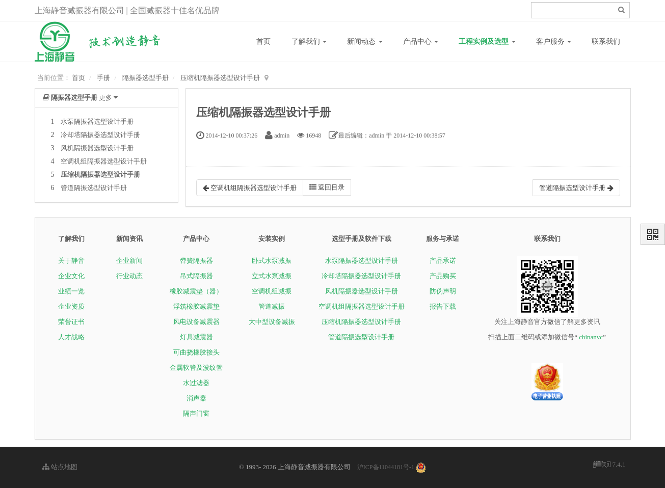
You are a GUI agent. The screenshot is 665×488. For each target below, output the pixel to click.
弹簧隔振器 (196, 260)
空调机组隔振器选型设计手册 (104, 161)
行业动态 (129, 276)
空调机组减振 (271, 291)
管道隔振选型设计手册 (94, 188)
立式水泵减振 (271, 276)
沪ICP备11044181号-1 (385, 467)
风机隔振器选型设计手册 (97, 148)
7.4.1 (609, 465)
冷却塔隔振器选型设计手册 (100, 135)
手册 (103, 78)
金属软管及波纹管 (196, 367)
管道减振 (271, 306)
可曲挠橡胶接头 (196, 352)
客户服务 (554, 41)
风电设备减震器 (196, 322)
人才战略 (71, 337)
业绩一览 (71, 291)
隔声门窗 (196, 413)
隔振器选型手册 (145, 78)
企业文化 (71, 276)
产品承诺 (443, 260)
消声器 (196, 398)
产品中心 (421, 41)
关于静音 (71, 260)
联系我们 (606, 41)
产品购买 (443, 276)
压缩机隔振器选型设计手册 (220, 78)
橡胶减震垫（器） (196, 291)
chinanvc (591, 337)
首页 (263, 41)
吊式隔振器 (196, 276)
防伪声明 (443, 291)
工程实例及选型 (487, 41)
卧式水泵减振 (271, 260)
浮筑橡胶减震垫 (196, 306)
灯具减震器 (196, 337)
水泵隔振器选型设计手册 (97, 121)
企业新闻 (129, 260)
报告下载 (443, 306)
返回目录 (326, 187)
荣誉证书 (71, 322)
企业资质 (71, 306)
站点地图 (59, 467)
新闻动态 (365, 41)
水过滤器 (196, 383)
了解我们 (309, 41)
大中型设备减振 (272, 322)
